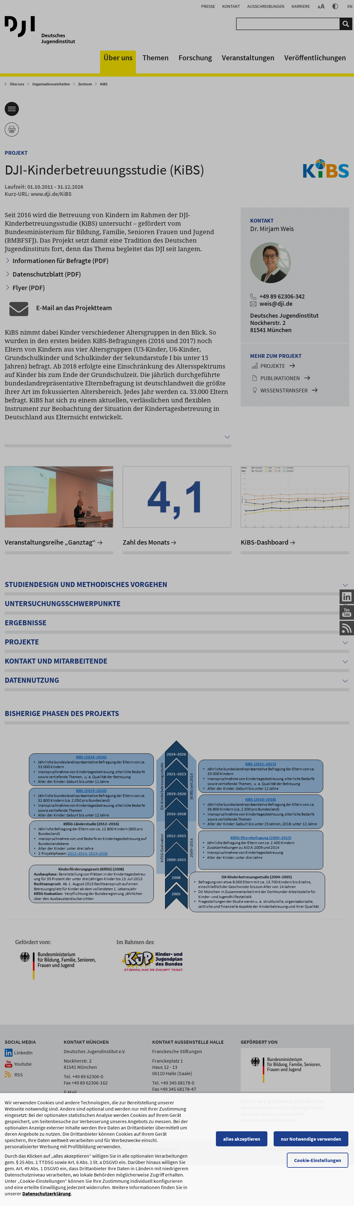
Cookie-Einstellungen (318, 1196)
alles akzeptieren (242, 1174)
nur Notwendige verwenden (312, 1174)
